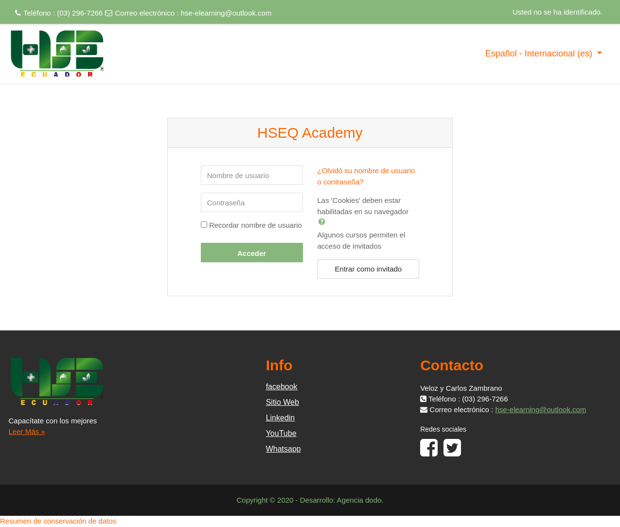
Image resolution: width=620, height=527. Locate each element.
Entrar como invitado (368, 269)
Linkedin (280, 418)
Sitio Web (282, 402)
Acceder (251, 253)
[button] (324, 221)
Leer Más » (27, 431)
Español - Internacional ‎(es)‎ (540, 53)
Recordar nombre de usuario (255, 225)
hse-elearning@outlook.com (226, 13)
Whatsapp (283, 449)
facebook (282, 386)
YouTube (281, 433)
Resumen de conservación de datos (58, 521)
